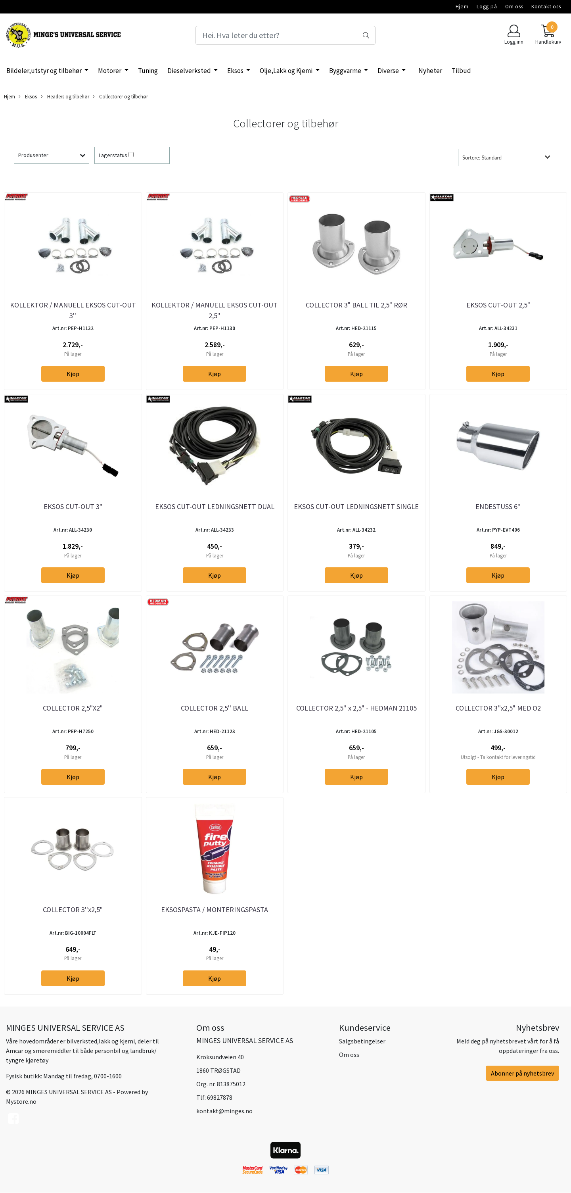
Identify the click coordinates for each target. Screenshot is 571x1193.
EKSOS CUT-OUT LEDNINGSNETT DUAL (214, 506)
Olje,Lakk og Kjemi (287, 70)
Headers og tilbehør (65, 96)
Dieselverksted (189, 70)
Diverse (388, 70)
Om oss (514, 6)
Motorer (110, 70)
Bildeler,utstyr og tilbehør (44, 70)
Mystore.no (21, 1101)
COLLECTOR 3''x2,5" (73, 909)
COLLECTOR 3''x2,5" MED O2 (498, 708)
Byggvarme (345, 70)
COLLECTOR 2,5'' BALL (214, 708)
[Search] (285, 35)
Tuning (148, 70)
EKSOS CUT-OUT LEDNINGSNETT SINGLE (356, 506)
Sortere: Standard (482, 157)
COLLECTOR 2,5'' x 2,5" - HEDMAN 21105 (356, 708)
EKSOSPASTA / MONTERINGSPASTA (214, 909)
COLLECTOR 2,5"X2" (73, 708)
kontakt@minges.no (224, 1111)
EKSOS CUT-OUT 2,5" (498, 304)
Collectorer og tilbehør (120, 96)
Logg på (487, 6)
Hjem (462, 6)
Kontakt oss (546, 6)
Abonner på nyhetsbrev (522, 1073)
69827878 (219, 1097)
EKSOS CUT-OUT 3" (73, 506)
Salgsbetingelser (362, 1041)
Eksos (236, 70)
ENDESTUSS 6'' (498, 506)
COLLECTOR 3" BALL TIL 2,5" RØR (356, 304)
